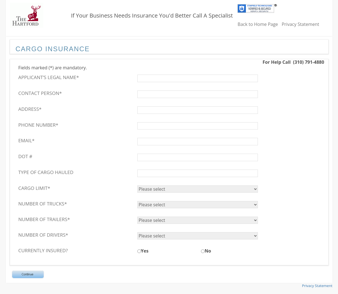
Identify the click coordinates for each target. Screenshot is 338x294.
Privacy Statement (300, 24)
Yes (144, 251)
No (208, 251)
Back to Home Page (258, 24)
